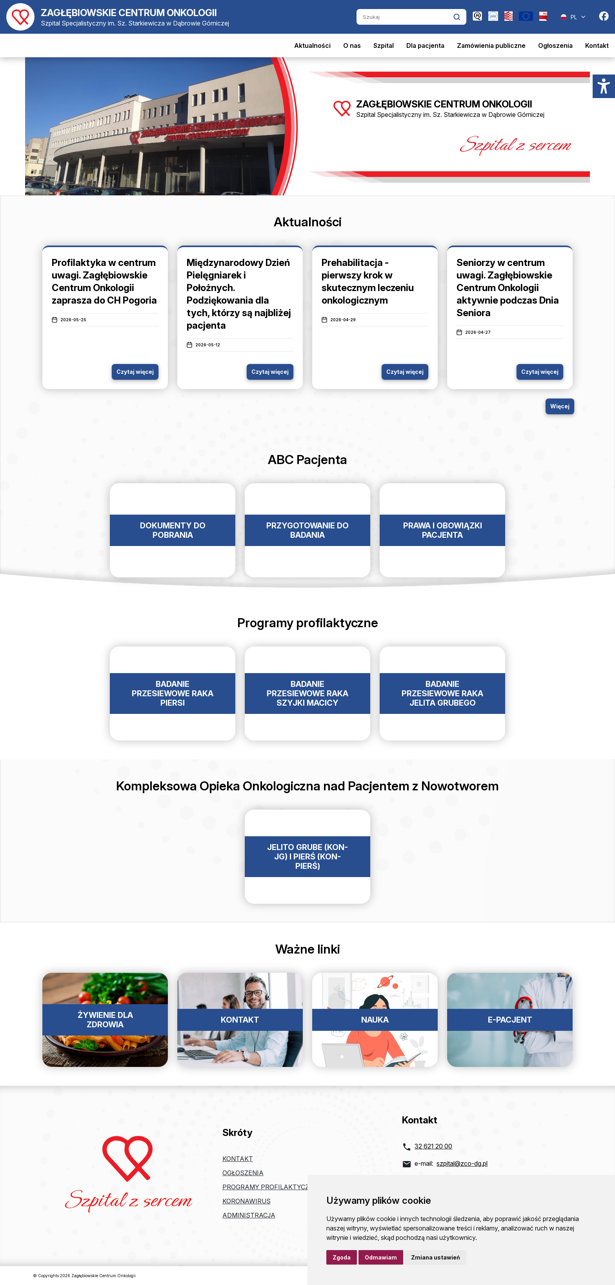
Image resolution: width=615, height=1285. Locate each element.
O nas (352, 45)
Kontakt (597, 45)
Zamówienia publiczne (491, 45)
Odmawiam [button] (381, 1257)
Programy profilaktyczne (270, 1187)
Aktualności (312, 45)
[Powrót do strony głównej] (117, 17)
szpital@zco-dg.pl (462, 1163)
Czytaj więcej (135, 371)
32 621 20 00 (433, 1146)
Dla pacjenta (425, 45)
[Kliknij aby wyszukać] (456, 17)
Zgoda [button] (342, 1257)
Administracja (248, 1215)
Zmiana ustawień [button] (435, 1257)
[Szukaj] (405, 17)
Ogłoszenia (555, 45)
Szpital (383, 45)
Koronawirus (246, 1201)
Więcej (560, 406)
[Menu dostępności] (604, 86)
